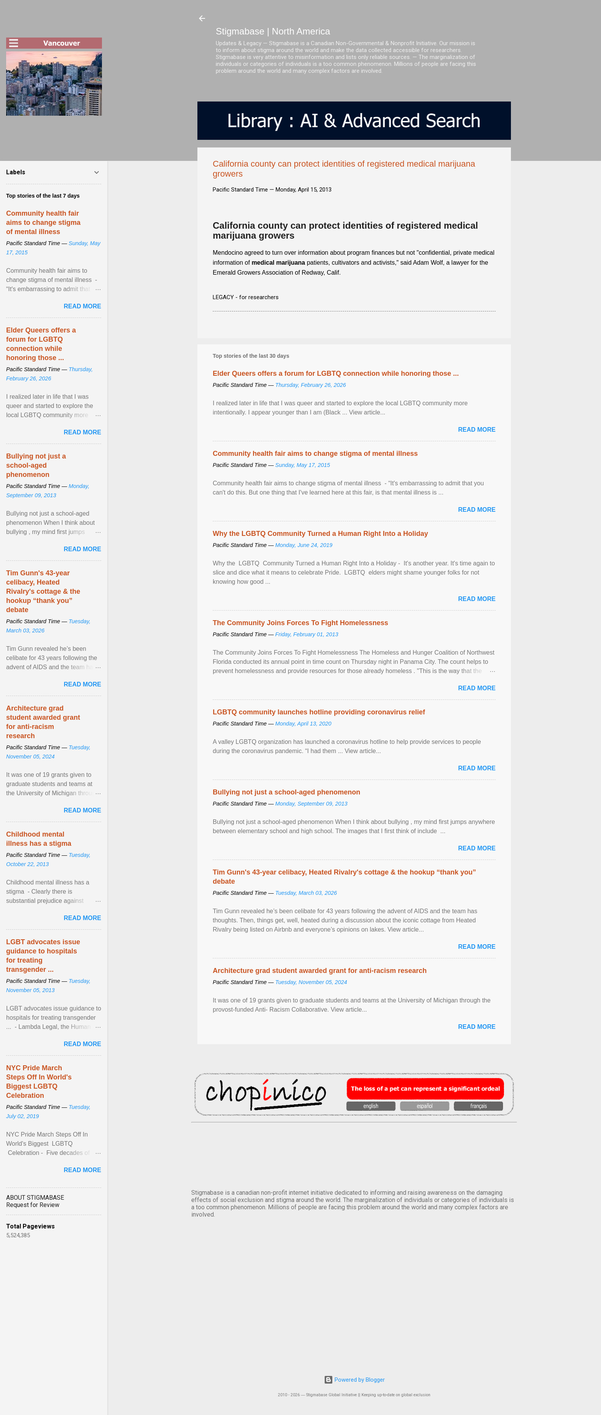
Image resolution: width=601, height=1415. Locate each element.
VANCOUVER (354, 1154)
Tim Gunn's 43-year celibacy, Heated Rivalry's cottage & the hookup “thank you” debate (43, 591)
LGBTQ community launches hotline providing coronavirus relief (319, 712)
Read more (477, 429)
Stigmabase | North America (273, 31)
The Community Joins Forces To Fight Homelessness (300, 623)
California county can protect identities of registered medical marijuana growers (345, 230)
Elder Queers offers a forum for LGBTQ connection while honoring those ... (336, 373)
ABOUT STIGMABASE (35, 1197)
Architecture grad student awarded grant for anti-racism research (320, 970)
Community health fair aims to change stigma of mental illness (315, 453)
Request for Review (32, 1205)
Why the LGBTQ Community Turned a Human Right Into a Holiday (320, 533)
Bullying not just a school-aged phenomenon (286, 792)
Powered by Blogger (354, 1379)
